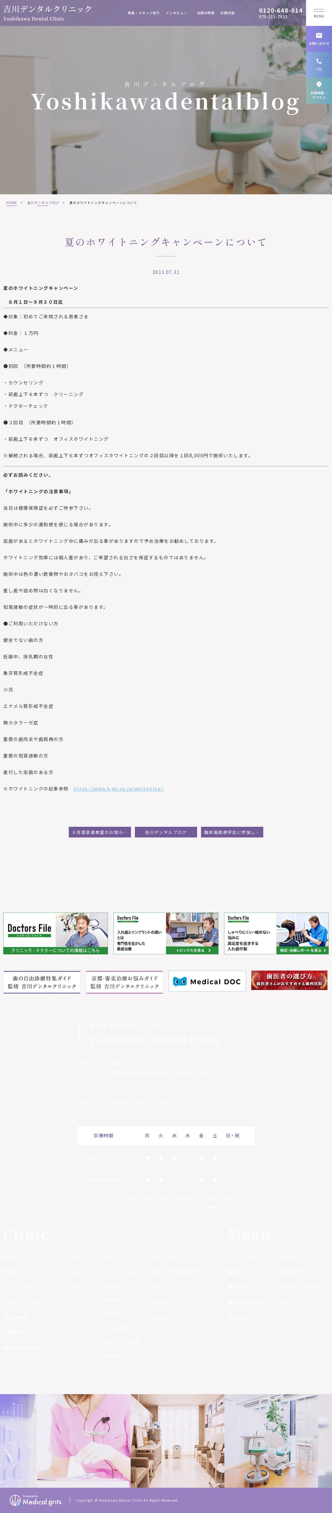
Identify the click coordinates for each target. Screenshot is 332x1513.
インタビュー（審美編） (100, 1300)
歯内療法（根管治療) (300, 1287)
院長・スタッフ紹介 (144, 12)
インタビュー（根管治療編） (104, 1327)
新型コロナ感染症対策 (174, 1271)
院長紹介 (12, 1271)
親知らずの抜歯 (244, 1302)
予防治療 (287, 1256)
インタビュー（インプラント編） (108, 1273)
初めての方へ (164, 1256)
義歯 (232, 1271)
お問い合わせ (164, 1317)
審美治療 (237, 1287)
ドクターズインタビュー (29, 1302)
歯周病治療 (290, 1271)
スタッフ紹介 (17, 1287)
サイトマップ (164, 1348)
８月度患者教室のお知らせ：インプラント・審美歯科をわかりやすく (101, 832)
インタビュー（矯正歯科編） (104, 1355)
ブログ (157, 1287)
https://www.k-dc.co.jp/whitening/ (119, 788)
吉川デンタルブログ (43, 202)
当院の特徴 (206, 12)
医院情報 (12, 1332)
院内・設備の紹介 (22, 1348)
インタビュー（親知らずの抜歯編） (110, 1341)
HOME (11, 202)
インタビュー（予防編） (100, 1314)
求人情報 (160, 1302)
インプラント (242, 1256)
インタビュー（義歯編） (100, 1287)
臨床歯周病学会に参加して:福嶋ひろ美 (233, 832)
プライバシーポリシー (174, 1332)
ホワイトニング (295, 1302)
